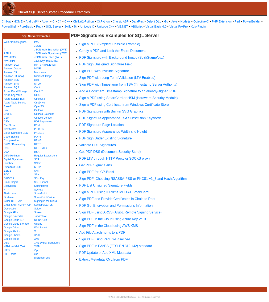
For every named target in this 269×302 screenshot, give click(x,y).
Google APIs (11, 212)
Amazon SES (11, 79)
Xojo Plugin (198, 26)
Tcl (75, 26)
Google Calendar (13, 216)
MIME (37, 68)
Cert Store (9, 125)
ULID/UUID (40, 220)
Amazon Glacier (13, 68)
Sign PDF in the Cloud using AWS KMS (108, 226)
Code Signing (11, 136)
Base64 (8, 106)
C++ (67, 21)
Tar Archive (40, 216)
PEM (37, 125)
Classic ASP (121, 21)
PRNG (38, 140)
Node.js (185, 21)
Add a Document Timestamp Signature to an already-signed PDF (127, 91)
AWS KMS (10, 57)
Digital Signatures (14, 159)
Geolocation (10, 208)
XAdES (38, 235)
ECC (6, 174)
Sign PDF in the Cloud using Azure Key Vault (112, 219)
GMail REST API (13, 201)
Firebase (9, 197)
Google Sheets (12, 235)
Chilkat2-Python (83, 21)
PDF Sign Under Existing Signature (105, 138)
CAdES (8, 114)
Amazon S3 (10, 72)
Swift (67, 26)
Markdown (40, 72)
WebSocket (40, 227)
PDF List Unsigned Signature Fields (105, 185)
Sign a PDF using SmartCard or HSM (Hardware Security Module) (128, 98)
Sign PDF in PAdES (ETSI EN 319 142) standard (115, 246)
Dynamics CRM (12, 167)
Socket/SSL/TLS (43, 204)
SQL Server (53, 26)
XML (37, 238)
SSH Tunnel (41, 182)
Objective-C (201, 21)
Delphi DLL (153, 21)
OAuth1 (38, 87)
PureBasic (26, 26)
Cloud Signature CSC (16, 132)
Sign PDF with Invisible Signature (104, 71)
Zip (36, 250)
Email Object (11, 182)
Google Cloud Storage (16, 223)
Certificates (10, 129)
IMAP (37, 42)
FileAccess (10, 193)
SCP (37, 159)
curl (36, 254)
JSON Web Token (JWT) (48, 57)
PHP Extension (222, 21)
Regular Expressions (46, 155)
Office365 (39, 98)
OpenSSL (39, 106)
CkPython (103, 21)
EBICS (7, 170)
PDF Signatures (43, 121)
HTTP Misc (10, 254)
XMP (37, 246)
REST (37, 144)
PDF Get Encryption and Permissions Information (116, 205)
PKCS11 (39, 132)
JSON (37, 45)
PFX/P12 (39, 129)
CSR (6, 117)
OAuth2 (38, 91)
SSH (37, 174)
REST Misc (40, 148)
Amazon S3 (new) (14, 76)
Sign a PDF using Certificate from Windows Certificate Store (124, 104)
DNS (6, 148)
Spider (38, 208)
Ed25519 (9, 178)
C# (59, 21)
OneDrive (39, 102)
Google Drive (11, 227)
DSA (6, 151)
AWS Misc (9, 61)
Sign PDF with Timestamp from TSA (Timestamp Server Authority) (128, 84)
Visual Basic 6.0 (156, 26)
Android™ (32, 21)
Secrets (38, 189)
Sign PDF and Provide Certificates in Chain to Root (117, 199)
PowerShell (9, 26)
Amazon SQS (11, 87)
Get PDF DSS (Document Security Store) (110, 152)
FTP (6, 189)
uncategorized (42, 257)
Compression (11, 140)
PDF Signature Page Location (101, 125)
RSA (37, 151)
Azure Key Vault (13, 95)
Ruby (39, 26)
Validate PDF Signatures (97, 145)
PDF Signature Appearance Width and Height (113, 131)
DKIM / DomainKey (14, 144)
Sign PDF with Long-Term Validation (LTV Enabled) (117, 77)
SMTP (37, 170)
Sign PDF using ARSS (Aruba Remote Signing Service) (120, 212)
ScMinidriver (41, 185)
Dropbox (8, 163)
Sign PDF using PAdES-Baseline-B (105, 239)
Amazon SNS (11, 83)
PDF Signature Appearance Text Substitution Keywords (120, 118)
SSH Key (39, 178)
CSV (6, 121)
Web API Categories (15, 42)
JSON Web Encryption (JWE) (50, 49)
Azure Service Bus (14, 98)
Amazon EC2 (11, 64)
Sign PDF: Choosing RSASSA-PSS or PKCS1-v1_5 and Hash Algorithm (133, 178)
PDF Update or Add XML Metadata (105, 252)
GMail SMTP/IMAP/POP (17, 204)
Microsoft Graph (43, 76)
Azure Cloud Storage (15, 91)
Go (166, 21)
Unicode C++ (105, 26)
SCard (37, 163)
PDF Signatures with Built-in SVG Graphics (111, 111)
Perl (237, 21)
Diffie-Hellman (12, 155)
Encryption (10, 185)
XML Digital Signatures (47, 242)
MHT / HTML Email (44, 64)
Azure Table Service (15, 102)
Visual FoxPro (178, 26)
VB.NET (122, 26)
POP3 (37, 136)
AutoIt (46, 21)
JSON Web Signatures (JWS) (50, 53)
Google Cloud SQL (14, 220)
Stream (38, 212)
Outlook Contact (43, 117)
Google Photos (12, 231)
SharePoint (40, 193)
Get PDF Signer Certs (95, 165)
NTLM (37, 83)
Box (6, 110)
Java (174, 21)
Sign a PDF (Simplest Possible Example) (109, 44)
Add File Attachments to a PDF (102, 232)
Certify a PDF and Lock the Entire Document (112, 51)
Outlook (38, 110)
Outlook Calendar (44, 114)
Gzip (6, 242)
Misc (37, 79)
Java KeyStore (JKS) (46, 61)
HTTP (7, 250)
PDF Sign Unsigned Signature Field (105, 64)
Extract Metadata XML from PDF (103, 259)
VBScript (136, 26)
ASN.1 (7, 53)
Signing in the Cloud (45, 201)
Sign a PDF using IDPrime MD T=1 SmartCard (114, 192)
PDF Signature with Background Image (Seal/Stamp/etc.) (121, 57)
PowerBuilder (251, 21)
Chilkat (6, 21)
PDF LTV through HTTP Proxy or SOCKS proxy (114, 158)
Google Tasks (11, 238)
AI (5, 49)
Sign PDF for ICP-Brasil (97, 172)
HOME (18, 21)
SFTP (37, 167)
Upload (38, 223)
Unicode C (87, 26)
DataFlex (138, 21)
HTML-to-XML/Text (14, 246)
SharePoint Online (44, 197)
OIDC (37, 95)
